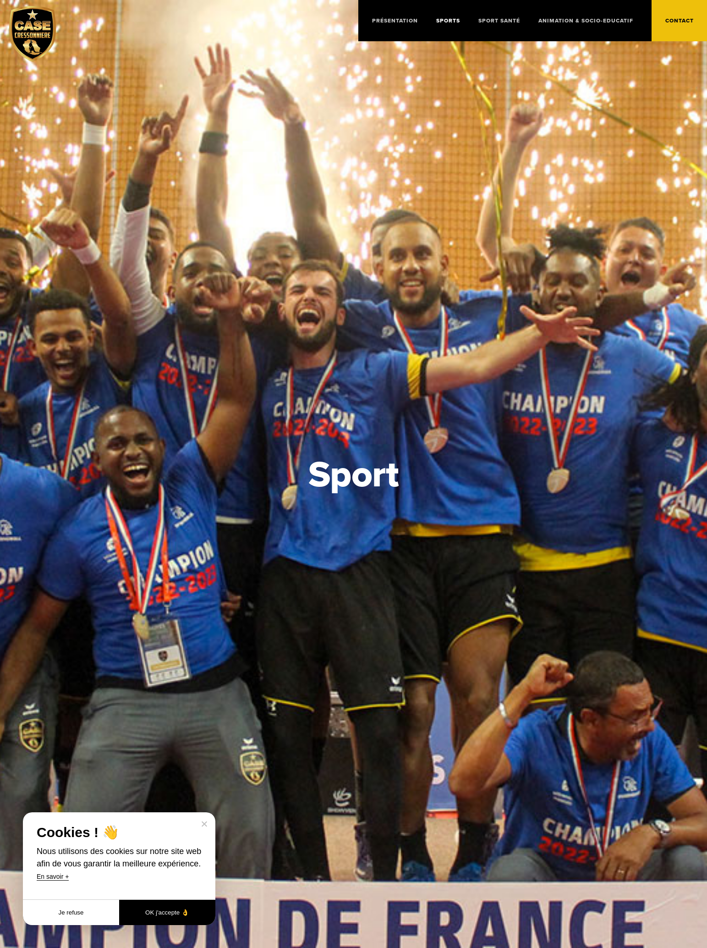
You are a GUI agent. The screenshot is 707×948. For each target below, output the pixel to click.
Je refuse (71, 912)
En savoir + (53, 876)
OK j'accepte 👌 (167, 912)
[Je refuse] (203, 823)
